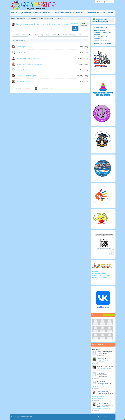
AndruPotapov (21, 47)
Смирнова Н (21, 52)
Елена (99, 352)
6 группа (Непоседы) (100, 385)
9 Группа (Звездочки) (102, 361)
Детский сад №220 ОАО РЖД (19, 417)
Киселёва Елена (22, 70)
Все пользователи (109, 315)
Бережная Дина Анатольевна (102, 392)
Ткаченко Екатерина (23, 81)
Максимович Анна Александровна (28, 58)
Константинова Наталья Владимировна (30, 64)
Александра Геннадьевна (101, 382)
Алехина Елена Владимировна (27, 76)
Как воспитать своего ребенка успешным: (101, 407)
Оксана (99, 358)
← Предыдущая (16, 88)
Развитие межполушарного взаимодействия (99, 396)
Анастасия (100, 373)
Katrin (99, 366)
